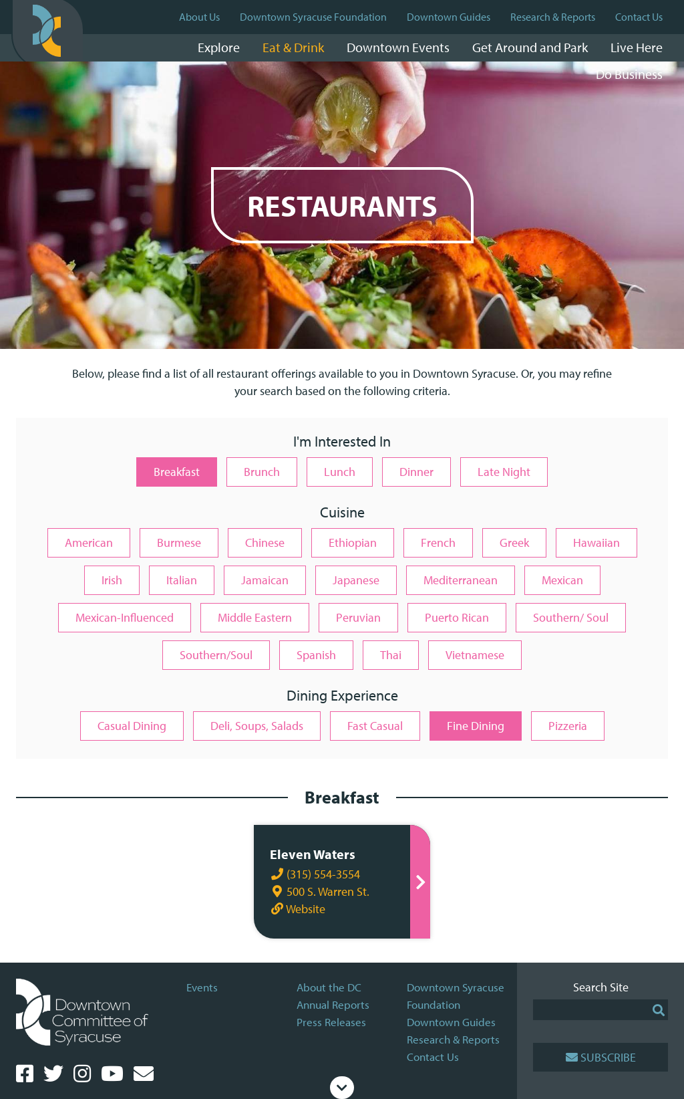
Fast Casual (375, 725)
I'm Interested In (342, 442)
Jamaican (265, 580)
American (89, 542)
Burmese (179, 542)
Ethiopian (353, 542)
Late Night (504, 471)
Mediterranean (460, 580)
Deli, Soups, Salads (256, 725)
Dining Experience (342, 696)
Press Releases (331, 1022)
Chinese (265, 542)
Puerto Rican (457, 617)
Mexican (562, 580)
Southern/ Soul (571, 617)
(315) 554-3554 (314, 874)
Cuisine (342, 513)
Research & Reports (552, 16)
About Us (199, 16)
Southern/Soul (216, 654)
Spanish (316, 654)
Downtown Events (398, 47)
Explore (219, 47)
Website (296, 909)
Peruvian (358, 617)
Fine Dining (475, 725)
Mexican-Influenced (124, 617)
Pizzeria (567, 725)
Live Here (637, 47)
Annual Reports (333, 1004)
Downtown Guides (448, 16)
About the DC (329, 987)
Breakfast (177, 471)
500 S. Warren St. (318, 891)
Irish (112, 580)
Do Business (629, 74)
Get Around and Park (530, 47)
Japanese (356, 580)
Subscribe (601, 1057)
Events (202, 987)
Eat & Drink (293, 47)
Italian (181, 580)
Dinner (416, 471)
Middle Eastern (255, 617)
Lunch (339, 471)
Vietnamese (475, 654)
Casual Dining (132, 725)
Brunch (262, 471)
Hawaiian (596, 542)
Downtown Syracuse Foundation (313, 16)
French (438, 542)
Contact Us (639, 16)
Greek (514, 542)
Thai (390, 654)
